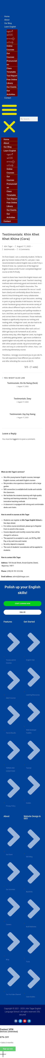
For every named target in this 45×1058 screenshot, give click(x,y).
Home (6, 16)
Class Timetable (11, 70)
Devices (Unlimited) (9, 1031)
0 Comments (24, 249)
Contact (7, 98)
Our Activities (11, 92)
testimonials (9, 249)
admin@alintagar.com (21, 576)
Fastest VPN (6, 1029)
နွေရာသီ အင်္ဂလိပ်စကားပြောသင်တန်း (11, 36)
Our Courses (10, 55)
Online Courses (10, 48)
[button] (9, 118)
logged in (16, 439)
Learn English (10, 27)
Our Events (11, 87)
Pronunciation (12, 63)
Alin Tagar (8, 246)
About (6, 20)
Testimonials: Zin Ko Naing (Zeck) (22, 383)
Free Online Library (12, 81)
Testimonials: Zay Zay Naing (22, 414)
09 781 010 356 (17, 571)
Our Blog (8, 23)
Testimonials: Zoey (22, 398)
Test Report (12, 76)
